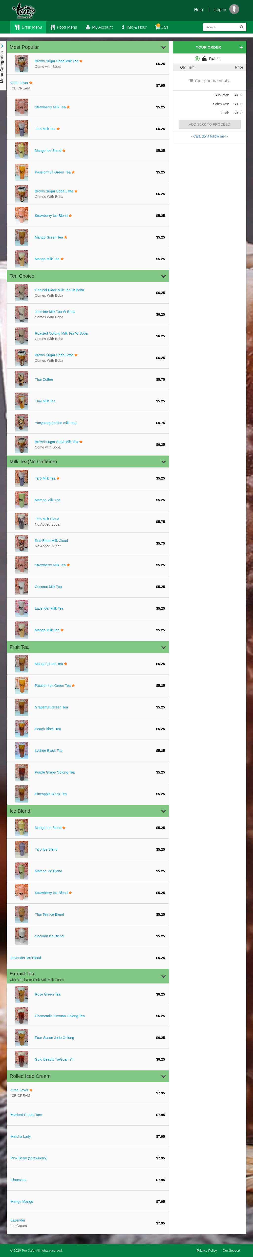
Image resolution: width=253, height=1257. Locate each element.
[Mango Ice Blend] (88, 150)
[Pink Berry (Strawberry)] (88, 1158)
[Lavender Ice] (88, 1223)
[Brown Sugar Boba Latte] (88, 194)
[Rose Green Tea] (88, 994)
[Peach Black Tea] (88, 729)
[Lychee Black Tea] (88, 750)
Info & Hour (133, 27)
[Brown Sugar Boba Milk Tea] (88, 64)
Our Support (231, 1250)
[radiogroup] (209, 58)
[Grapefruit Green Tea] (88, 707)
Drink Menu (28, 27)
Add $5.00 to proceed (209, 124)
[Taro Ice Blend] (88, 849)
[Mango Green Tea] (88, 237)
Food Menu (63, 27)
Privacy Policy (207, 1250)
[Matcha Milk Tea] (88, 500)
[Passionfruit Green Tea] (88, 172)
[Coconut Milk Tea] (88, 587)
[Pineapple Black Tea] (88, 794)
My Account (98, 27)
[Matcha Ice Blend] (88, 871)
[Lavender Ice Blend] (88, 958)
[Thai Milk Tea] (88, 401)
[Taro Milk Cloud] (88, 522)
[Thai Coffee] (88, 379)
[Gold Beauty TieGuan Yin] (88, 1059)
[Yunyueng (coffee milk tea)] (88, 423)
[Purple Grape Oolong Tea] (88, 772)
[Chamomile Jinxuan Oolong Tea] (88, 1016)
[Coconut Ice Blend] (88, 936)
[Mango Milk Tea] (88, 259)
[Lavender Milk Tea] (88, 608)
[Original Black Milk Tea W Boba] (88, 293)
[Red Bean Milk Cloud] (88, 543)
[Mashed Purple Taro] (88, 1115)
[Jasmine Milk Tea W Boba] (88, 314)
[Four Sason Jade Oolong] (88, 1038)
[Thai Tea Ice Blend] (88, 914)
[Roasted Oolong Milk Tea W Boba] (88, 336)
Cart (161, 26)
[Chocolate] (88, 1180)
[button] (88, 47)
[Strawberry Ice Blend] (88, 215)
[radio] (209, 58)
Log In (220, 9)
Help (198, 9)
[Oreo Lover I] (88, 85)
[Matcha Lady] (88, 1136)
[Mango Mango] (88, 1201)
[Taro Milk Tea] (88, 129)
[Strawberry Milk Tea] (88, 107)
